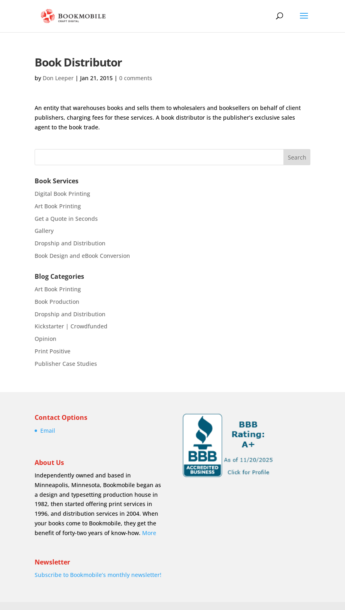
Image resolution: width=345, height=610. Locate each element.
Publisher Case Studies (66, 363)
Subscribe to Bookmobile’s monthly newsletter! (98, 575)
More (149, 533)
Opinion (45, 338)
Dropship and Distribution (70, 243)
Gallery (44, 230)
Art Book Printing (58, 206)
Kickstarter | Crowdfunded (71, 326)
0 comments (135, 78)
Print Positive (52, 351)
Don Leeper (58, 78)
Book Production (57, 301)
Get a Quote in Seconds (66, 218)
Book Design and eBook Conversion (82, 255)
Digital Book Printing (62, 193)
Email (47, 430)
